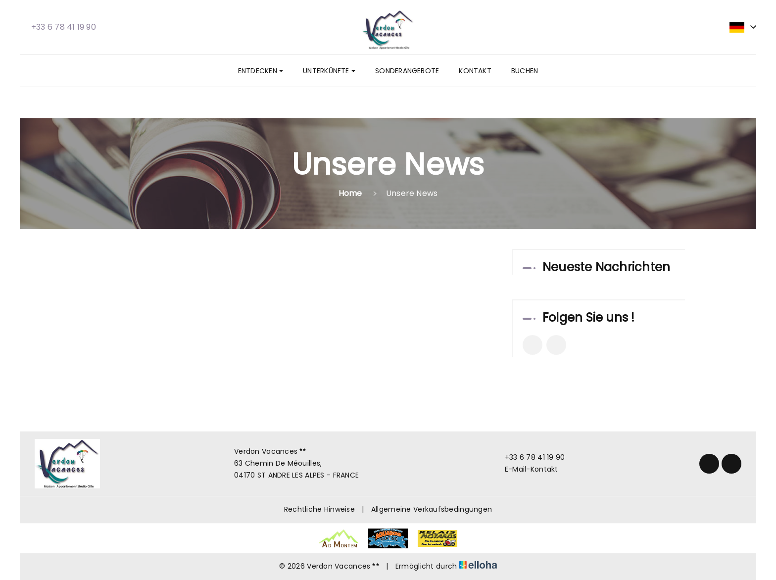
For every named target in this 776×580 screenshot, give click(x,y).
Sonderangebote (407, 71)
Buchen (524, 71)
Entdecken (260, 71)
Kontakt (475, 71)
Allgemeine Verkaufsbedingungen (431, 509)
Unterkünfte (329, 71)
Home (350, 193)
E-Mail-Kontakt (525, 469)
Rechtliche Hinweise (319, 509)
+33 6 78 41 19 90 (529, 457)
